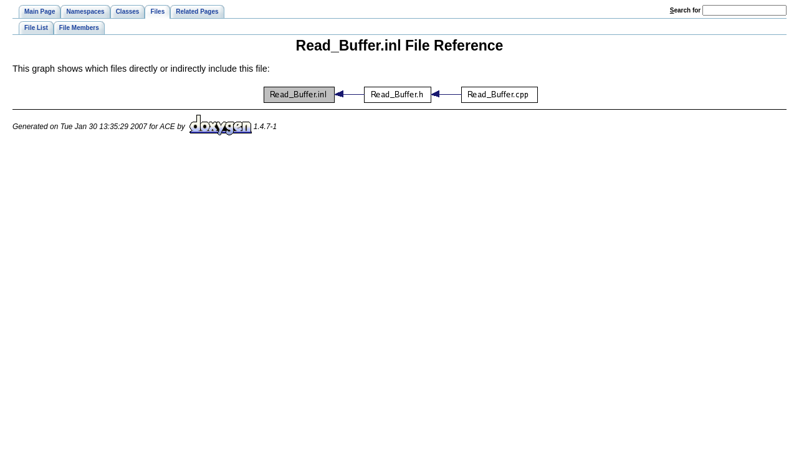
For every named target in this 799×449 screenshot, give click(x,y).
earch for (685, 10)
